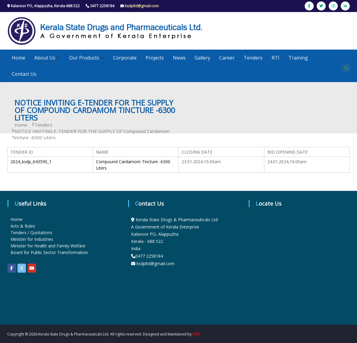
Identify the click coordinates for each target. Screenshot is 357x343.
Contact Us (24, 74)
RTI (275, 57)
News (179, 57)
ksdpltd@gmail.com (142, 5)
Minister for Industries (32, 239)
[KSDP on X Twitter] (21, 268)
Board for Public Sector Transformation (49, 252)
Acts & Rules (23, 226)
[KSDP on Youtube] (32, 268)
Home (18, 57)
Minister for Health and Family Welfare (48, 246)
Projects (155, 57)
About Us (44, 57)
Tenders (253, 57)
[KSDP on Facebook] (12, 268)
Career (227, 57)
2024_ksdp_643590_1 (31, 161)
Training (298, 57)
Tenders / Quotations (31, 232)
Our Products (84, 57)
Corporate (125, 57)
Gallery (202, 57)
